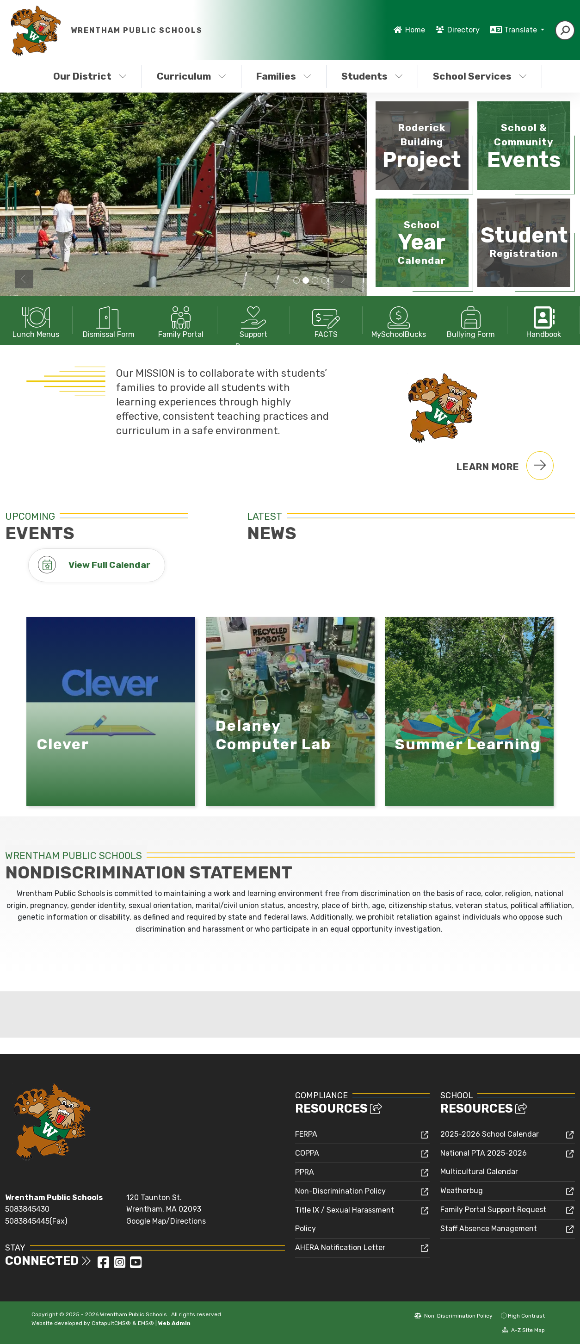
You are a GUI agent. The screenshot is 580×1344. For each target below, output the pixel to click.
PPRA (304, 1172)
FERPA (306, 1134)
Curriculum (191, 76)
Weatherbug (461, 1190)
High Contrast (526, 1316)
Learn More (505, 465)
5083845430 (27, 1209)
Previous (24, 279)
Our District (90, 76)
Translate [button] (521, 29)
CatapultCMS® (111, 1323)
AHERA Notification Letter (340, 1247)
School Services (480, 76)
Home (415, 29)
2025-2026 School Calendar (489, 1134)
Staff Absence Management (488, 1228)
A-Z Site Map (523, 1330)
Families (283, 76)
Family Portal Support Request (493, 1209)
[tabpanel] (183, 194)
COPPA (307, 1153)
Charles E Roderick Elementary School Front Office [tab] (315, 281)
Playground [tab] (305, 281)
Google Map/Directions (166, 1221)
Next (342, 279)
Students (372, 76)
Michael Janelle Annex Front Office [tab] (324, 281)
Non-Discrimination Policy (340, 1191)
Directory (463, 29)
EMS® (146, 1323)
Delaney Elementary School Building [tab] (296, 281)
